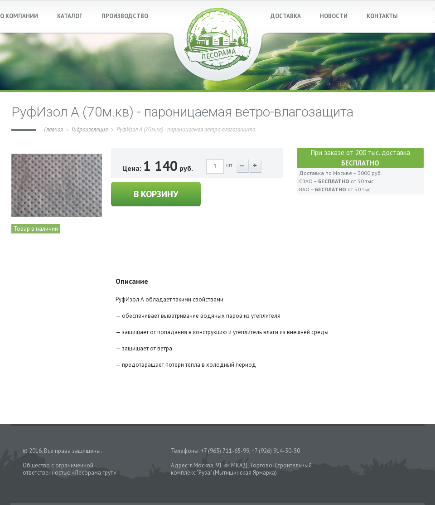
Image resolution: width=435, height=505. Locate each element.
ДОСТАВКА (286, 16)
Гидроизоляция (90, 129)
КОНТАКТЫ (382, 16)
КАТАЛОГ (69, 16)
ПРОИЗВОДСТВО (125, 16)
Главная (53, 129)
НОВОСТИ (334, 16)
